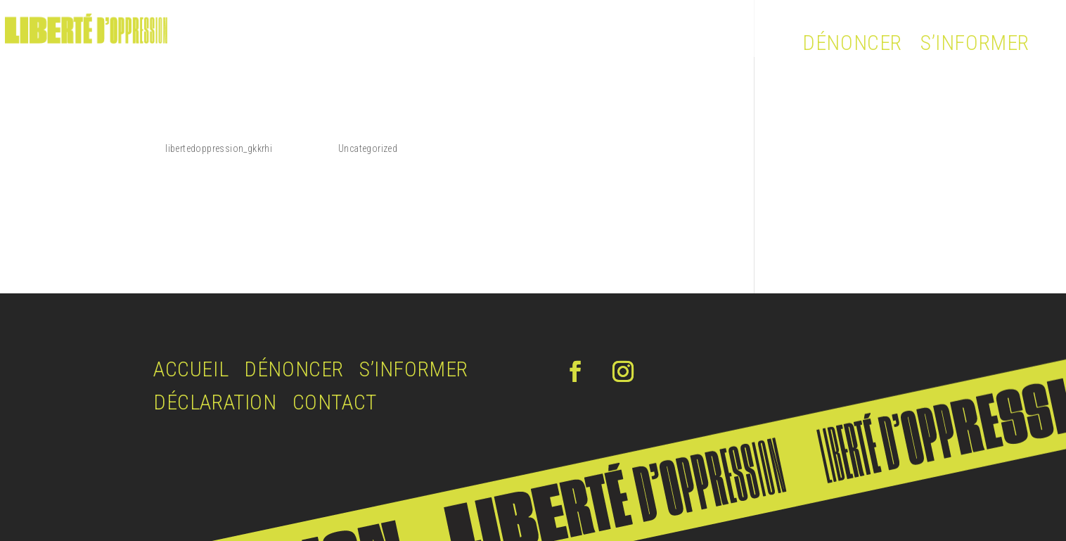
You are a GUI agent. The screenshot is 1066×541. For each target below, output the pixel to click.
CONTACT (335, 402)
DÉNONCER (852, 42)
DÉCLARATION (215, 402)
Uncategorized (367, 148)
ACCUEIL (191, 369)
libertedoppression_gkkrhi (218, 148)
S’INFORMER (974, 42)
